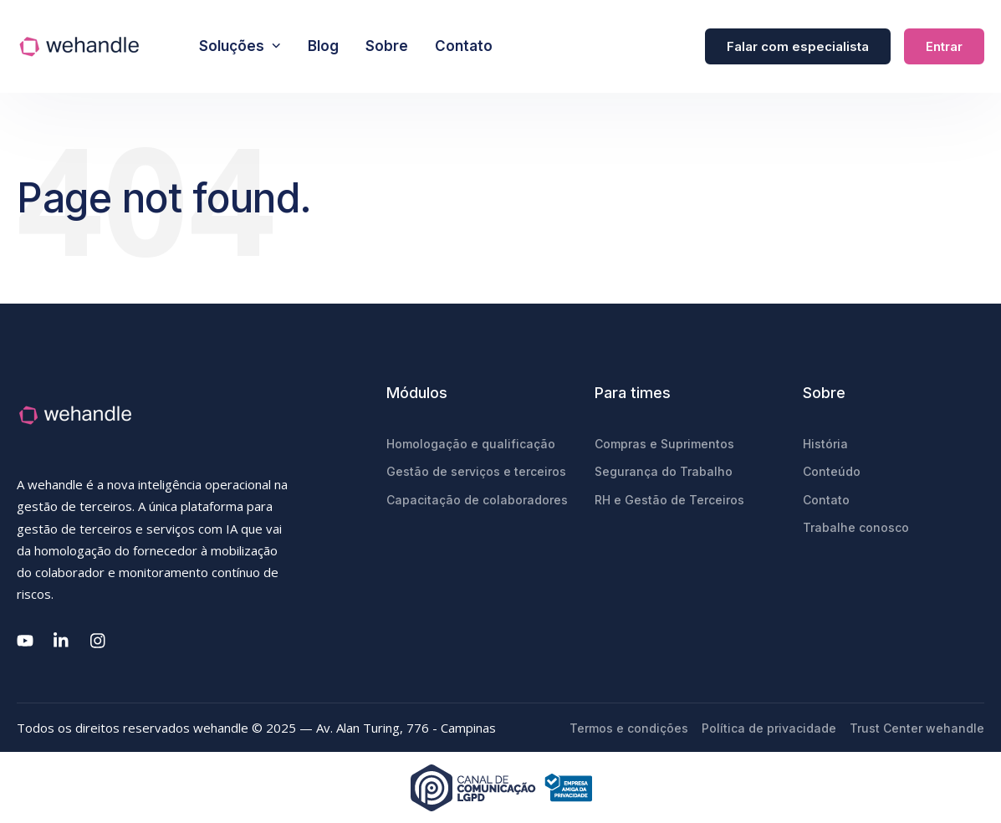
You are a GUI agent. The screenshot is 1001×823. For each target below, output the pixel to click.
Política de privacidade (769, 728)
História (825, 444)
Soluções (240, 46)
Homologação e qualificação (470, 444)
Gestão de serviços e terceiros (476, 471)
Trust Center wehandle (917, 728)
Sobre (386, 46)
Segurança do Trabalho (664, 471)
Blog (323, 46)
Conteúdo (832, 471)
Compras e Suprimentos (664, 444)
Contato (464, 46)
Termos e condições (628, 728)
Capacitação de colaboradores (477, 500)
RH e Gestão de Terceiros (669, 500)
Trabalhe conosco (856, 527)
